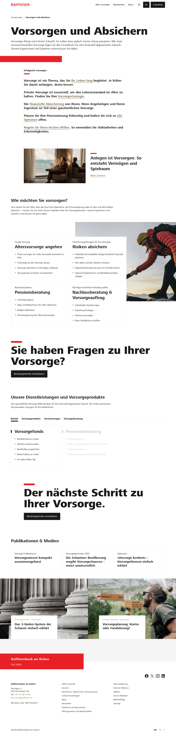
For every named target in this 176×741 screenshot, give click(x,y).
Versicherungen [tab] (52, 418)
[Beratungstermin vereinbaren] (29, 374)
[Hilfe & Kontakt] (68, 684)
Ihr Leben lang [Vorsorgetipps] (82, 80)
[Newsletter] (66, 703)
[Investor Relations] (121, 688)
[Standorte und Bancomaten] (74, 707)
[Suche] (139, 5)
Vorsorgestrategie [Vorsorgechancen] (71, 96)
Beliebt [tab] (14, 418)
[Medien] (116, 692)
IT (164, 730)
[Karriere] (65, 688)
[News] (64, 699)
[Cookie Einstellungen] (71, 696)
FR (160, 730)
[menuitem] (102, 5)
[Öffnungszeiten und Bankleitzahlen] (77, 711)
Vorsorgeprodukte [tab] (31, 418)
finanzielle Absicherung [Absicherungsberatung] (47, 107)
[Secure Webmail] (120, 696)
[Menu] (146, 5)
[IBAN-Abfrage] (119, 699)
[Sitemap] (116, 703)
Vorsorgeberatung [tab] (73, 418)
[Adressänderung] (120, 684)
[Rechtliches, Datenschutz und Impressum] (80, 692)
